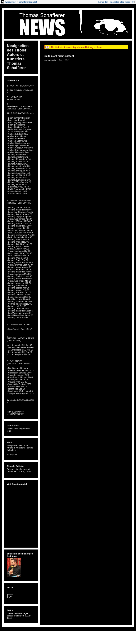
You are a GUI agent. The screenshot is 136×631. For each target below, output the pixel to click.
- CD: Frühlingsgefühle (17, 131)
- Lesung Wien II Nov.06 (18, 239)
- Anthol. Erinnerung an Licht (20, 150)
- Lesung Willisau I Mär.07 (19, 223)
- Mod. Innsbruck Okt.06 (18, 255)
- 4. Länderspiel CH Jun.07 (19, 345)
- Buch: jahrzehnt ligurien (18, 118)
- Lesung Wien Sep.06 (17, 258)
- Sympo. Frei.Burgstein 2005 (20, 393)
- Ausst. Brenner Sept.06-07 (20, 265)
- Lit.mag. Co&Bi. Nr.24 (18, 161)
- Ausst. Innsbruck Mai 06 (19, 274)
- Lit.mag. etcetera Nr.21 (18, 177)
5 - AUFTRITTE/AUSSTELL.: (20, 200)
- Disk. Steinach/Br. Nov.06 (19, 237)
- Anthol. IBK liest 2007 (17, 134)
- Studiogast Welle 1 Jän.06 (20, 391)
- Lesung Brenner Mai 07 (18, 207)
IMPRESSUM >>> (15, 412)
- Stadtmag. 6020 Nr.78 (18, 187)
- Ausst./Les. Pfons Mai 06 (19, 281)
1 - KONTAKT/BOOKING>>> (20, 86)
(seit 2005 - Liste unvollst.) (19, 109)
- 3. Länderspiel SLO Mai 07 (20, 350)
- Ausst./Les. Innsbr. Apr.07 (19, 219)
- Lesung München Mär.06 (19, 283)
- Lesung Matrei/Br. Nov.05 (19, 301)
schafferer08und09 (28, 2)
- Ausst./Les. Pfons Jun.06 (19, 269)
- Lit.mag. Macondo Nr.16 (19, 159)
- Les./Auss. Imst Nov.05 (18, 299)
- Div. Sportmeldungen (17, 368)
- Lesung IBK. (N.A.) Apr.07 (19, 214)
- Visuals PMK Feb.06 (17, 386)
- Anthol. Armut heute (17, 136)
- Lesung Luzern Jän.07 (18, 228)
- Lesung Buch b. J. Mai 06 (19, 276)
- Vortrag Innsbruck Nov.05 (19, 304)
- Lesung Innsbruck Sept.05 (20, 311)
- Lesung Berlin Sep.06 (17, 260)
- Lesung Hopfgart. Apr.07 (19, 216)
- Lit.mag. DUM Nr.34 (17, 184)
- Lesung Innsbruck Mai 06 (19, 278)
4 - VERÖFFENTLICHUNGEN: (20, 105)
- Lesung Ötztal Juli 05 (17, 317)
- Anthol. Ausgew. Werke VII (20, 148)
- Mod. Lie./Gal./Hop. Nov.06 (20, 233)
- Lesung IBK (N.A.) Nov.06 (19, 244)
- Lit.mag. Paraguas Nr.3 (18, 171)
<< (133, 2)
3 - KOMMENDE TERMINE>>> (14, 98)
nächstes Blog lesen (120, 2)
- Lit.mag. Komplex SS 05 (19, 180)
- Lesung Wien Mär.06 (17, 285)
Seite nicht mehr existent (59, 56)
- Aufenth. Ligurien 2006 (18, 375)
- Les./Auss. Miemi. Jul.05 (19, 313)
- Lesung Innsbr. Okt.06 (18, 246)
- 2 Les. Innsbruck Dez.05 (19, 297)
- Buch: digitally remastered (19, 122)
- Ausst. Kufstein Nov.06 (18, 249)
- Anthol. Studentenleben (18, 143)
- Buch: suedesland (16, 120)
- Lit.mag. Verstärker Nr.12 (19, 182)
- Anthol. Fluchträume (17, 141)
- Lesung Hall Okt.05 (16, 306)
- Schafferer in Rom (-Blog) (19, 329)
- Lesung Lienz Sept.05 (18, 308)
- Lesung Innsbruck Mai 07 (19, 210)
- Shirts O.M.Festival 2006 (19, 384)
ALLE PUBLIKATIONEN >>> (20, 113)
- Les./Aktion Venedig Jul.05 (20, 315)
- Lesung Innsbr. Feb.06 (18, 290)
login (9, 431)
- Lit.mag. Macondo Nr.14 (19, 168)
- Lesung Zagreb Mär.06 (18, 288)
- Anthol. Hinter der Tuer (18, 152)
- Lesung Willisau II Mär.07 (19, 221)
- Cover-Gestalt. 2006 (17, 193)
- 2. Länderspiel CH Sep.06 (19, 352)
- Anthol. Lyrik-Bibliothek (18, 145)
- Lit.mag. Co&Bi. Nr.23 (18, 164)
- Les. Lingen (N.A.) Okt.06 (19, 253)
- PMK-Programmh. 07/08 (19, 189)
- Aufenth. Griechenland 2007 (20, 370)
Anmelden (103, 2)
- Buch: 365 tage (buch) (18, 127)
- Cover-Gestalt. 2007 (17, 191)
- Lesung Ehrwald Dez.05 (19, 294)
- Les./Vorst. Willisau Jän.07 (20, 230)
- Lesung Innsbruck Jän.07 (19, 226)
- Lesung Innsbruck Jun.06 (19, 272)
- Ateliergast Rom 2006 (17, 379)
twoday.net (10, 2)
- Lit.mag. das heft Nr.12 (18, 154)
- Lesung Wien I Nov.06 (18, 242)
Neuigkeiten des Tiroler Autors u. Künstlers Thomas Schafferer (18, 57)
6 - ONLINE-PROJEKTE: (18, 324)
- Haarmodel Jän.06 (16, 389)
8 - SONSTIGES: (15, 361)
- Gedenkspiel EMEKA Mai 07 (21, 347)
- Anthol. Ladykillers (16, 138)
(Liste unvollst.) (14, 340)
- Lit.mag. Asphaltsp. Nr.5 (18, 173)
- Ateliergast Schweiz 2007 (19, 373)
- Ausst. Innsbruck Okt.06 (18, 251)
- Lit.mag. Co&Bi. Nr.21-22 (19, 175)
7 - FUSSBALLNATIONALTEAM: (20, 337)
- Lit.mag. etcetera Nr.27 (18, 157)
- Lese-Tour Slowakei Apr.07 (20, 212)
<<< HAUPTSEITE (15, 414)
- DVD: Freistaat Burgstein (19, 129)
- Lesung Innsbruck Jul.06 (19, 267)
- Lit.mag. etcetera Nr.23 (18, 166)
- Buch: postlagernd (16, 125)
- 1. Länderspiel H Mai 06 (18, 354)
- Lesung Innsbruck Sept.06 (20, 262)
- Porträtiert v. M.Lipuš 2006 (20, 377)
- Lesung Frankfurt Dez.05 (19, 292)
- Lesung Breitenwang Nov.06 (20, 235)
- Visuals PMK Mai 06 (17, 382)
